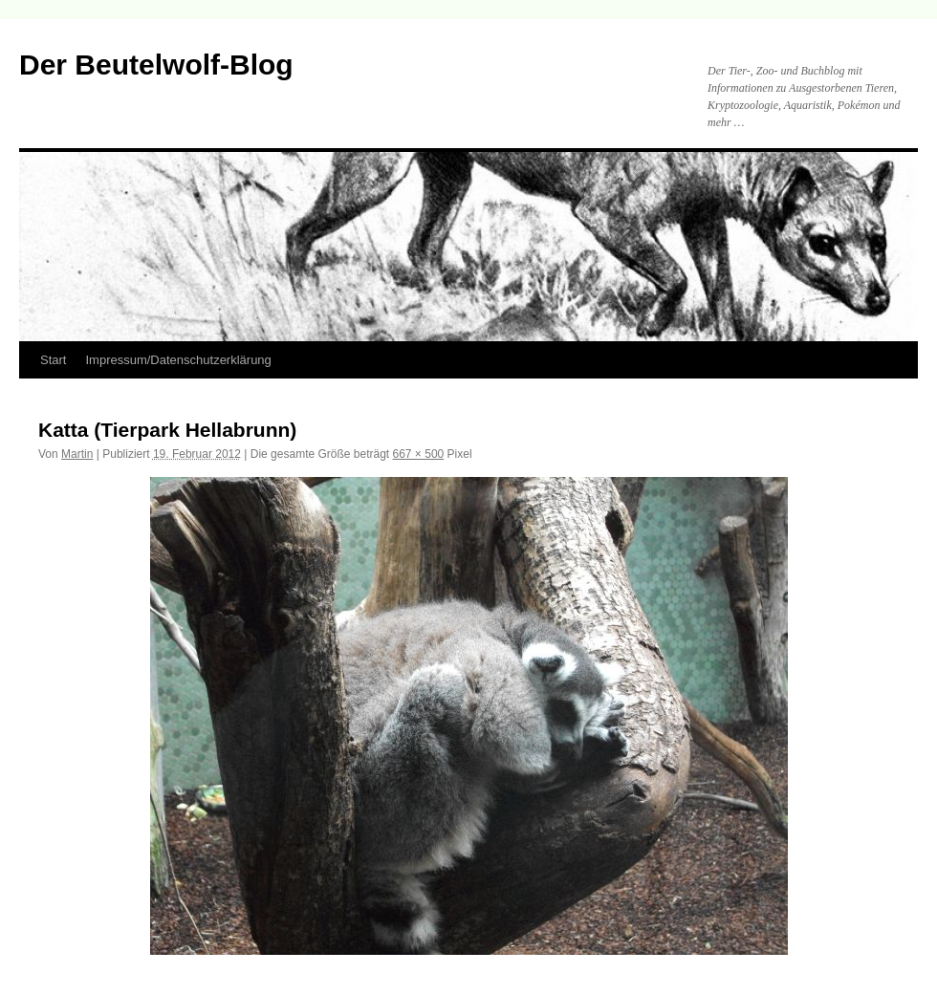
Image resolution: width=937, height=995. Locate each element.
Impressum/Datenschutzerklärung (178, 360)
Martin (77, 454)
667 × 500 (419, 454)
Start (53, 360)
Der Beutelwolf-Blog (156, 64)
